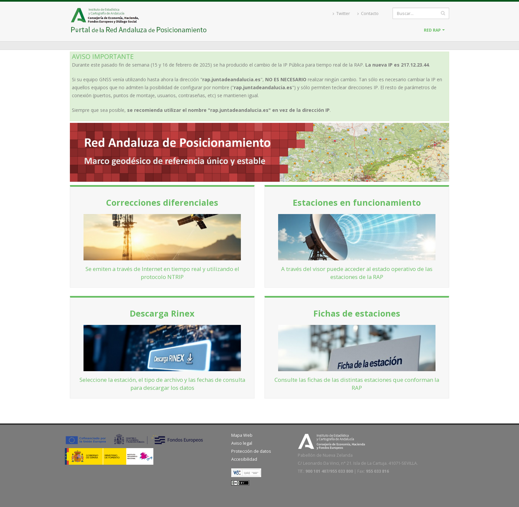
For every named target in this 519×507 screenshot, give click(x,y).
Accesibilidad (244, 459)
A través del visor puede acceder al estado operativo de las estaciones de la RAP (356, 273)
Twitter (341, 13)
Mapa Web (242, 435)
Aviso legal (241, 443)
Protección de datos (251, 451)
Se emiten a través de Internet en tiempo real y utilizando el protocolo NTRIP (162, 273)
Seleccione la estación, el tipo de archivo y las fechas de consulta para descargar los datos (162, 383)
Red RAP (432, 30)
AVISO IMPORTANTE (103, 56)
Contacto (368, 13)
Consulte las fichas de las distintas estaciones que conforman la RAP (356, 383)
